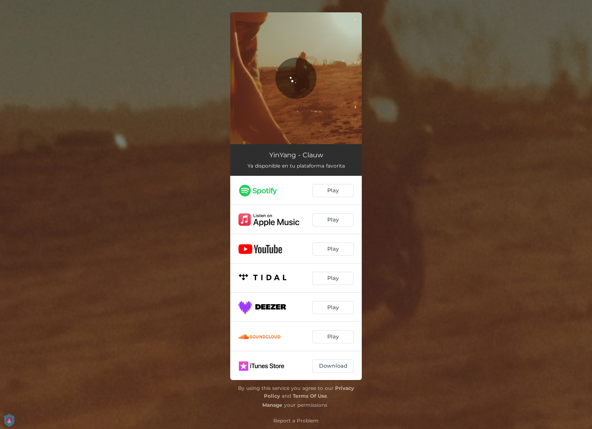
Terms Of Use (310, 396)
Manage (272, 405)
